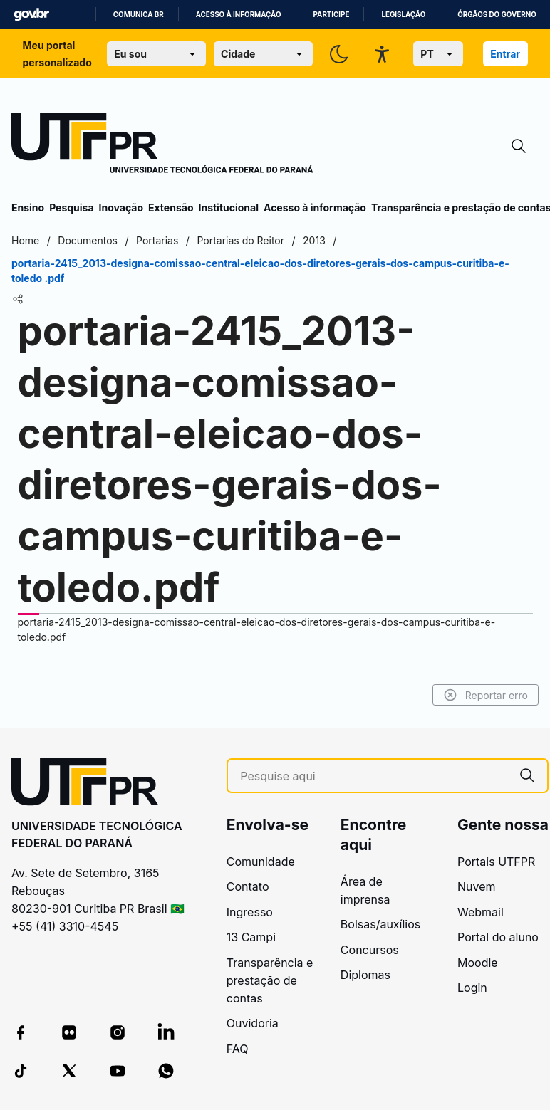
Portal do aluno (498, 937)
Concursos (370, 950)
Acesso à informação (238, 15)
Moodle (477, 962)
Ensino (27, 207)
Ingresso (250, 912)
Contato (248, 886)
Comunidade (261, 861)
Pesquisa (71, 207)
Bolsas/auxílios (380, 924)
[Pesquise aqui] (373, 776)
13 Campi (251, 937)
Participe (331, 15)
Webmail (480, 912)
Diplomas (365, 975)
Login (472, 987)
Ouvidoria (253, 1023)
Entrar (505, 54)
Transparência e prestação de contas (270, 980)
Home (25, 240)
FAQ (238, 1049)
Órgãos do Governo (496, 15)
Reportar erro (485, 695)
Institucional (228, 207)
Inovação (121, 207)
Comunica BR (138, 15)
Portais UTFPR (496, 861)
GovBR (31, 14)
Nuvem (476, 886)
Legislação (403, 15)
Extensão (170, 207)
